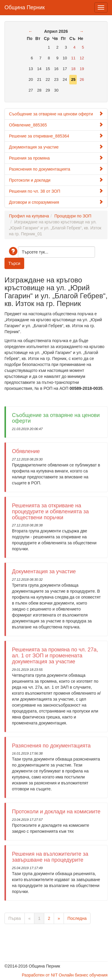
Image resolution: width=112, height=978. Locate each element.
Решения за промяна (56, 157)
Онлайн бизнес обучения (83, 975)
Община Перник (24, 6)
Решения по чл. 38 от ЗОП (56, 191)
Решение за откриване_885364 (56, 135)
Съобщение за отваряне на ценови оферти (56, 113)
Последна (77, 918)
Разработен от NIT (40, 975)
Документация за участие (56, 146)
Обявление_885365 (56, 124)
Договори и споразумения (56, 202)
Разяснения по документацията (56, 169)
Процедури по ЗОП (72, 216)
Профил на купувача (29, 216)
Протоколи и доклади (56, 180)
